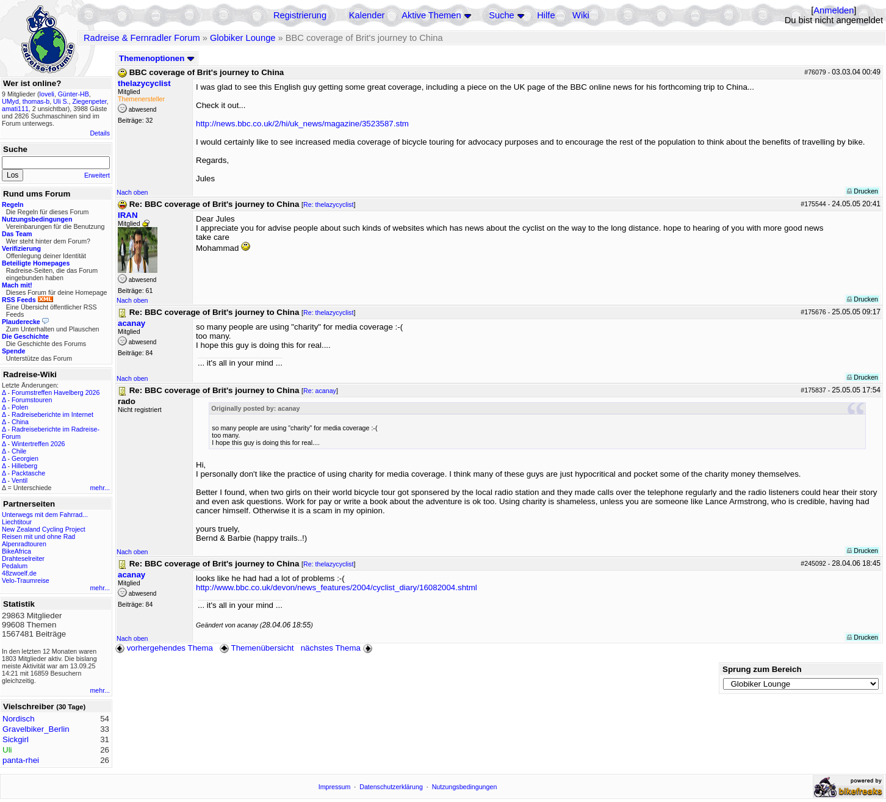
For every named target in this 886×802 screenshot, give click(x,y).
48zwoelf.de (19, 573)
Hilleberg (24, 465)
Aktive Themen (431, 15)
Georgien (25, 458)
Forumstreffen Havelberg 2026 (55, 392)
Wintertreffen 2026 (38, 443)
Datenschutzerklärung (391, 786)
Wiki (580, 15)
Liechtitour (17, 522)
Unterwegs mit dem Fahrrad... (45, 514)
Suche (501, 15)
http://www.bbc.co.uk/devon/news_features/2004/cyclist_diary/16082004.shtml (336, 587)
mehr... (100, 487)
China (20, 421)
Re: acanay (319, 390)
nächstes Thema (338, 647)
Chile (19, 451)
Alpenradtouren (24, 543)
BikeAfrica (16, 551)
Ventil (19, 480)
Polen (20, 407)
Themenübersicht (257, 647)
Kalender (367, 15)
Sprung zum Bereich (762, 669)
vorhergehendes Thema (164, 647)
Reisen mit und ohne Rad (38, 536)
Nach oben (132, 192)
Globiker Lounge (243, 38)
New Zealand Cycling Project (43, 529)
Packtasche (28, 473)
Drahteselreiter (23, 558)
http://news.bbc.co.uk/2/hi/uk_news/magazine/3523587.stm (302, 123)
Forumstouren (32, 399)
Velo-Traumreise (25, 580)
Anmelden (833, 10)
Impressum (335, 786)
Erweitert (97, 175)
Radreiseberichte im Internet (52, 414)
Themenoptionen (157, 58)
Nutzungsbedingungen (464, 786)
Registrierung (299, 15)
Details (100, 133)
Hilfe (546, 15)
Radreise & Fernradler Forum (142, 38)
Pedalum (14, 565)
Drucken (862, 191)
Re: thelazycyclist (328, 204)
